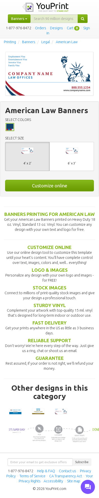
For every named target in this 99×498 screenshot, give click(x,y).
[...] (54, 18)
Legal (45, 42)
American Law (67, 42)
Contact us (67, 471)
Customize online (49, 185)
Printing (10, 42)
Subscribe (82, 462)
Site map (73, 481)
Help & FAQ (46, 471)
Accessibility (53, 481)
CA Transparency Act (65, 476)
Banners (28, 42)
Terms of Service (32, 476)
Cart (70, 28)
